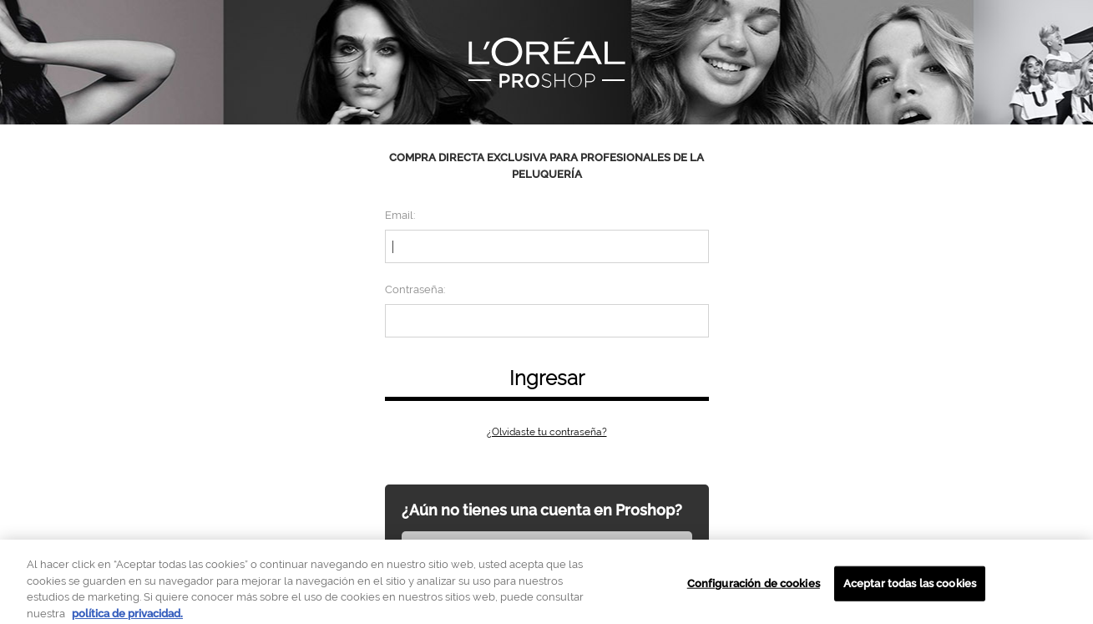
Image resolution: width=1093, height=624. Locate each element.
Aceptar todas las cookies (909, 587)
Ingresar (546, 378)
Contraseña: (415, 289)
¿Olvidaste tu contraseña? (547, 432)
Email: (400, 215)
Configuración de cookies (753, 587)
